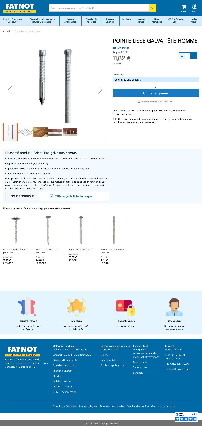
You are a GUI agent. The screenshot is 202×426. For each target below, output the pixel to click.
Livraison (138, 372)
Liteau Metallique (157, 20)
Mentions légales (88, 406)
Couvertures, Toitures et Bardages (72, 354)
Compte (195, 11)
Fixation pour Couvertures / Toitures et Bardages (42, 20)
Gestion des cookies (138, 406)
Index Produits (194, 20)
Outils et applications (112, 365)
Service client (140, 367)
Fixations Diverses (63, 370)
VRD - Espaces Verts (64, 391)
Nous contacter (173, 349)
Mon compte (140, 362)
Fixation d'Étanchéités (65, 360)
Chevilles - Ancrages (64, 365)
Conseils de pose (110, 349)
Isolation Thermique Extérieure (70, 349)
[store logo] (19, 7)
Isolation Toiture (141, 20)
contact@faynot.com (177, 369)
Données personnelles (112, 406)
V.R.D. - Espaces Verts (176, 20)
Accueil (6, 31)
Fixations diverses (110, 20)
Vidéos (105, 354)
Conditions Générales (65, 406)
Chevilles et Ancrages (91, 20)
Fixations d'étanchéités (70, 20)
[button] (10, 90)
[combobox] (102, 8)
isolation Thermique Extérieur (12, 20)
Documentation (109, 360)
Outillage (126, 19)
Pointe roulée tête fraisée (80, 249)
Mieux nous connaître (163, 406)
